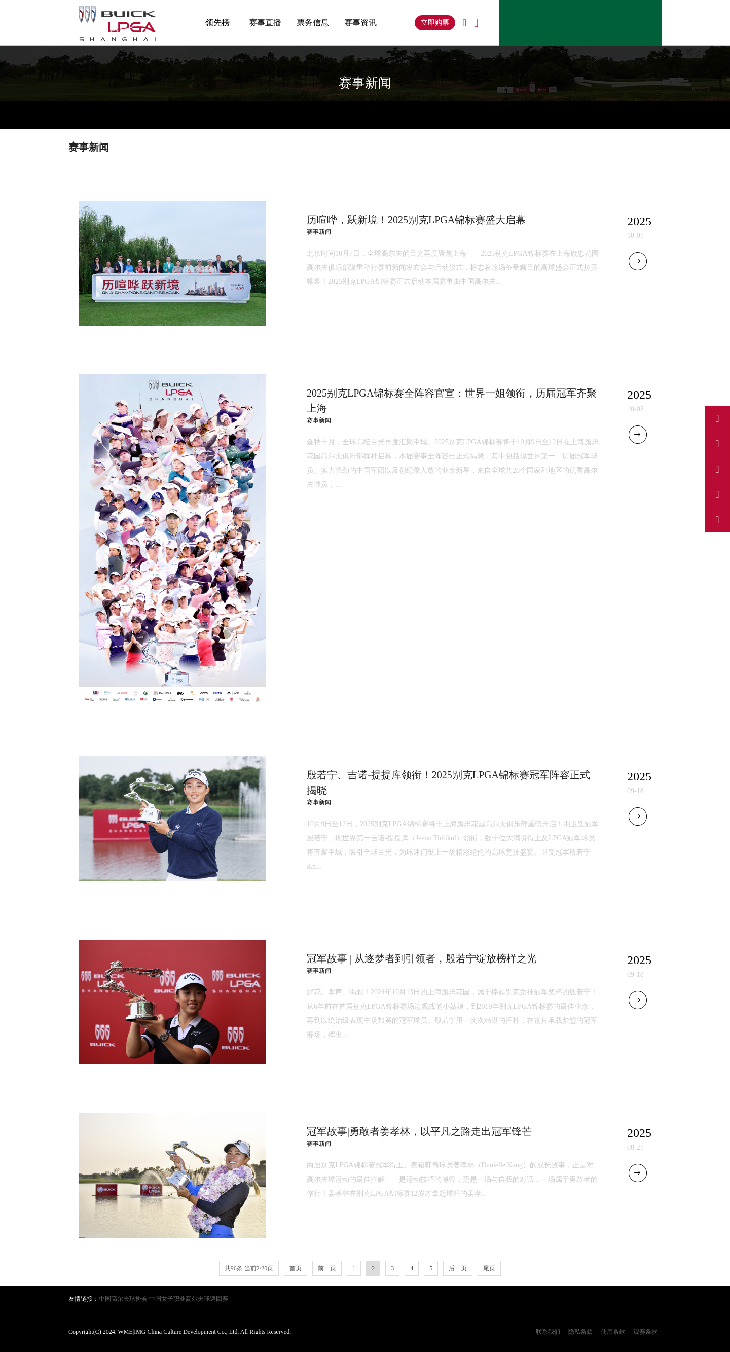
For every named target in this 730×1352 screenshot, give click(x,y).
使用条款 (613, 1331)
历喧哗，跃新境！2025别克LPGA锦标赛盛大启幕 (416, 219)
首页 (295, 1268)
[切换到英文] (464, 23)
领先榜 (217, 22)
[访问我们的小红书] (717, 494)
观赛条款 (645, 1331)
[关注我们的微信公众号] (717, 519)
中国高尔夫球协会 (123, 1298)
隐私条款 (580, 1331)
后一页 (458, 1268)
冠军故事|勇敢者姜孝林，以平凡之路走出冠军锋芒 (419, 1131)
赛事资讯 (360, 22)
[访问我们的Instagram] (717, 469)
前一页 (327, 1268)
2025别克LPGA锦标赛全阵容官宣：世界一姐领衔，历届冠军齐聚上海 (452, 400)
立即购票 (435, 22)
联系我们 (548, 1331)
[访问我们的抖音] (717, 443)
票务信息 (313, 22)
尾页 (489, 1268)
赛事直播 (265, 22)
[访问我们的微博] (717, 418)
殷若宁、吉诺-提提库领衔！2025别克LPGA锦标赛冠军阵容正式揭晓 (448, 782)
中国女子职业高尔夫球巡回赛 (188, 1298)
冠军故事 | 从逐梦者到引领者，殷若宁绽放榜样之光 (422, 958)
